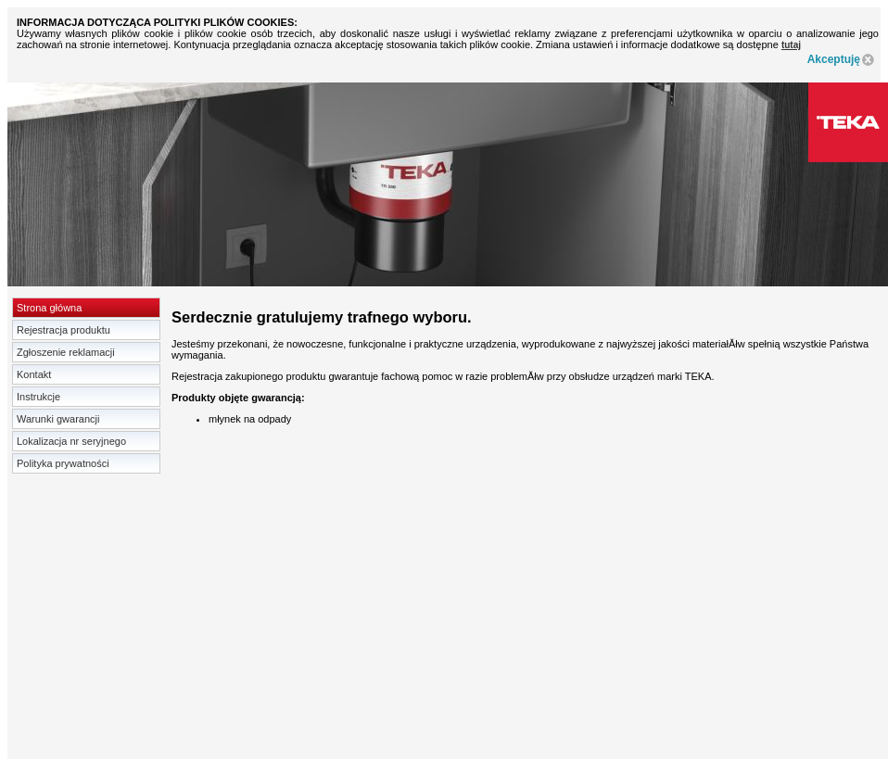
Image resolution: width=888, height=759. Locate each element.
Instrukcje (38, 396)
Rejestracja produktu (63, 329)
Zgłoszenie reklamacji (66, 352)
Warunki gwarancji (58, 418)
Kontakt (34, 374)
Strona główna (49, 307)
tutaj (791, 45)
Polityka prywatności (63, 463)
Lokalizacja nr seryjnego (71, 441)
